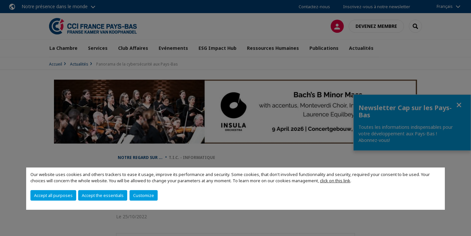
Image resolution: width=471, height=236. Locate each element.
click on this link (335, 181)
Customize (143, 195)
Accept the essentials (103, 195)
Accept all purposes (53, 195)
